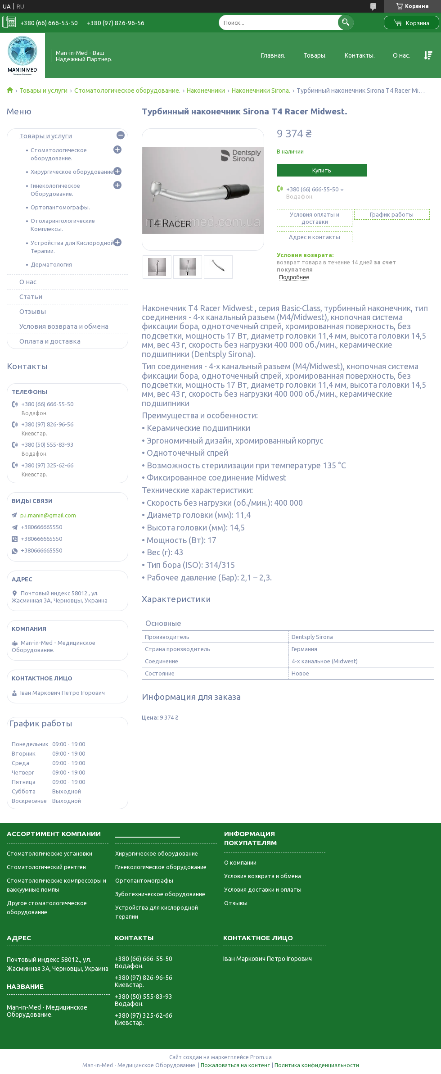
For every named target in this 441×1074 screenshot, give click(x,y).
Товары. (315, 55)
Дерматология (51, 264)
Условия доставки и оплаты (263, 889)
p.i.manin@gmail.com (48, 515)
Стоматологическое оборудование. (127, 90)
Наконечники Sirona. (261, 90)
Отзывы (32, 311)
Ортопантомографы (144, 880)
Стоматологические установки (49, 853)
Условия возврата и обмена (63, 326)
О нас (27, 281)
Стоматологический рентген (46, 867)
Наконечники (206, 90)
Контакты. (360, 55)
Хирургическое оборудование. (73, 171)
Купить (321, 170)
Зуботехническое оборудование (160, 894)
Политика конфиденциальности (316, 1065)
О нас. (401, 55)
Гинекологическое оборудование (161, 867)
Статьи (30, 296)
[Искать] (346, 22)
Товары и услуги (43, 90)
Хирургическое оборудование (156, 853)
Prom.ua (261, 1057)
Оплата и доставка (50, 341)
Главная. (273, 55)
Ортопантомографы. (60, 207)
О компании (240, 862)
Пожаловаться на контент (235, 1065)
